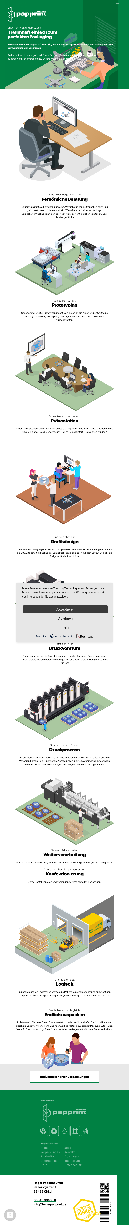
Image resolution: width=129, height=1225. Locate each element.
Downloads (72, 1156)
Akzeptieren (65, 609)
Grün (43, 1165)
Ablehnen (65, 618)
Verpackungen (50, 1152)
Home (44, 1147)
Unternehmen (49, 1161)
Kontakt (69, 1152)
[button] (118, 4)
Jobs (67, 1147)
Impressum (72, 1161)
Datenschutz (73, 1165)
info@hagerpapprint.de (50, 1204)
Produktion (47, 1156)
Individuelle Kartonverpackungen (64, 1077)
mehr (65, 627)
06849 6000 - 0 (45, 1200)
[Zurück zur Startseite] (17, 4)
